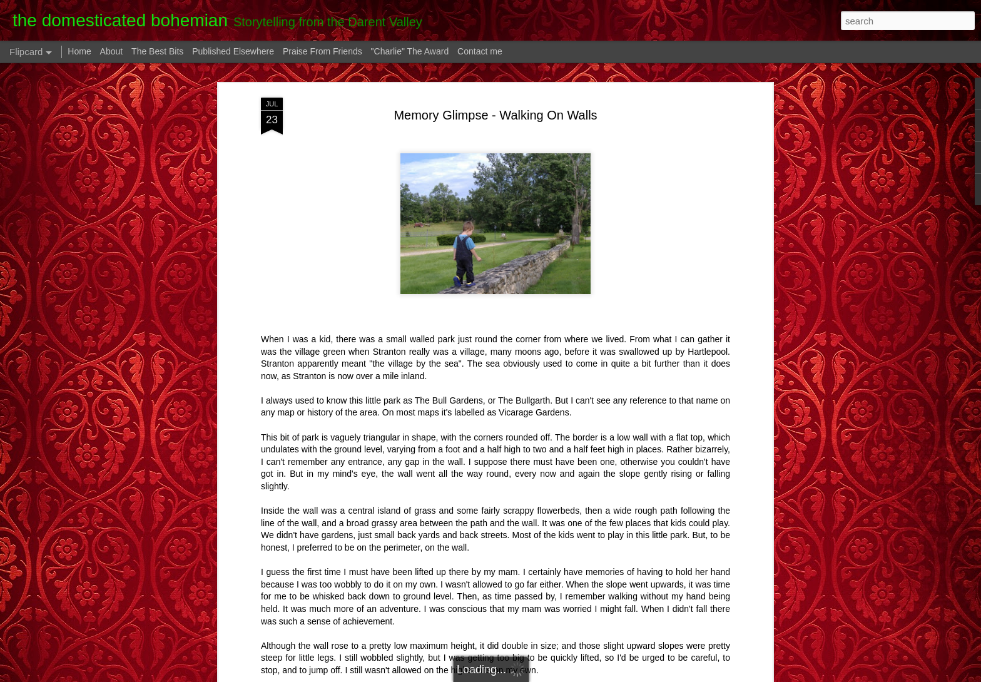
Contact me (479, 51)
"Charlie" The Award (410, 51)
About (111, 51)
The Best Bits (157, 51)
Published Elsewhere (233, 51)
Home (79, 51)
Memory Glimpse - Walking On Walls (495, 115)
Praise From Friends (322, 51)
